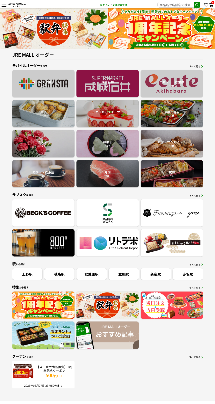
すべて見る (196, 66)
